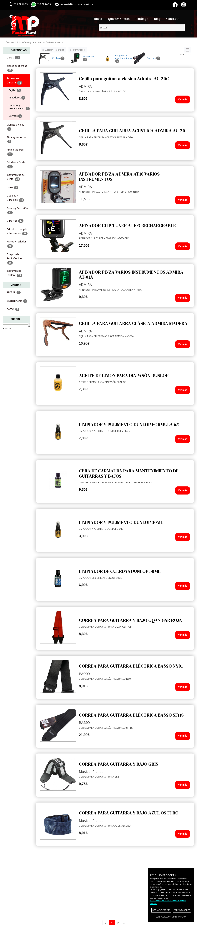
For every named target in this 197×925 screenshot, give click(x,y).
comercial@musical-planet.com (77, 4)
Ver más (182, 99)
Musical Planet (17, 301)
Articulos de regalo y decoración (17, 231)
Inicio (98, 19)
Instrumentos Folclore (14, 273)
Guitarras (15, 221)
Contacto (172, 19)
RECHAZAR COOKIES (161, 910)
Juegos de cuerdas (17, 68)
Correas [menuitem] (15, 116)
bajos (12, 187)
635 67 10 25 (44, 4)
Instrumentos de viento (16, 177)
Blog (157, 19)
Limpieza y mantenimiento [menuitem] (19, 106)
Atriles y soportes (16, 139)
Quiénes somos (119, 19)
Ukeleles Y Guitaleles (15, 198)
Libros (13, 58)
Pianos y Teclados (16, 244)
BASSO (13, 309)
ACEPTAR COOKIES (182, 910)
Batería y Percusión (17, 210)
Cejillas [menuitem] (15, 90)
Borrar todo (79, 49)
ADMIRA (14, 292)
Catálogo (141, 19)
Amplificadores (15, 152)
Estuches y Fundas (16, 164)
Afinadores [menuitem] (17, 98)
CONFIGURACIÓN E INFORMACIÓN (171, 917)
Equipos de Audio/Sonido (14, 259)
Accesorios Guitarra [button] (14, 80)
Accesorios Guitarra (54, 49)
